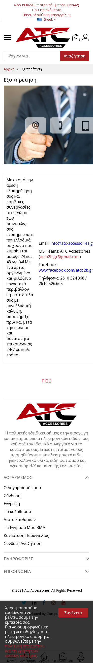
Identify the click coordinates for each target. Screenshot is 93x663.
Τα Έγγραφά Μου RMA (24, 527)
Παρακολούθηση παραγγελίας (46, 14)
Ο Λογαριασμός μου (22, 487)
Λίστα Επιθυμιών (20, 519)
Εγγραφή (12, 503)
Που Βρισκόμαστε (46, 9)
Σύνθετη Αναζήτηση (22, 543)
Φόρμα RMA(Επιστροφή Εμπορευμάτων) (46, 4)
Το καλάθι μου (17, 511)
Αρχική (10, 69)
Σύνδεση (12, 495)
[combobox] (34, 56)
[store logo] (43, 37)
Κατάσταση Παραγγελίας (26, 535)
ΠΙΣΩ (47, 381)
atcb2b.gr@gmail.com (60, 256)
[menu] (7, 37)
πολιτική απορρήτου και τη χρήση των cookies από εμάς (24, 650)
